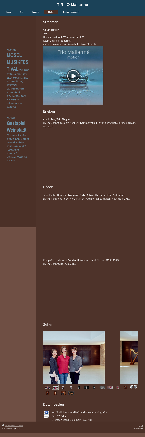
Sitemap (19, 426)
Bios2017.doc (59, 416)
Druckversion (9, 426)
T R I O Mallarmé (72, 4)
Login (141, 425)
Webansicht (138, 428)
